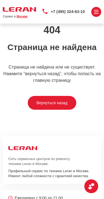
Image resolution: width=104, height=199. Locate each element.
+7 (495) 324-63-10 (68, 11)
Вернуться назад (52, 103)
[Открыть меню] (96, 12)
